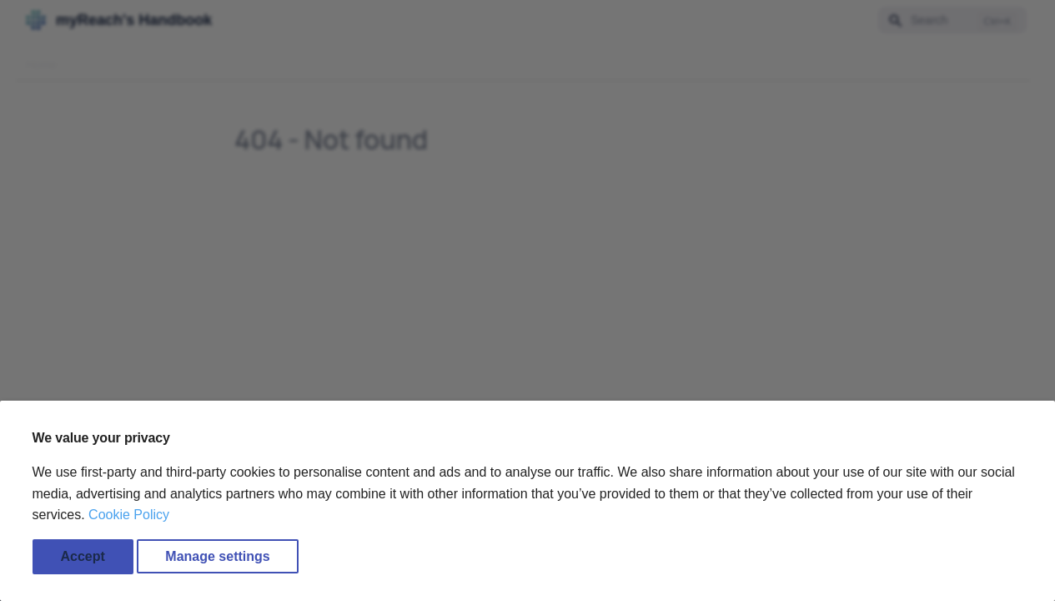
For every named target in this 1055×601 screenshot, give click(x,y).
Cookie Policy (128, 515)
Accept (83, 556)
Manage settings (217, 556)
